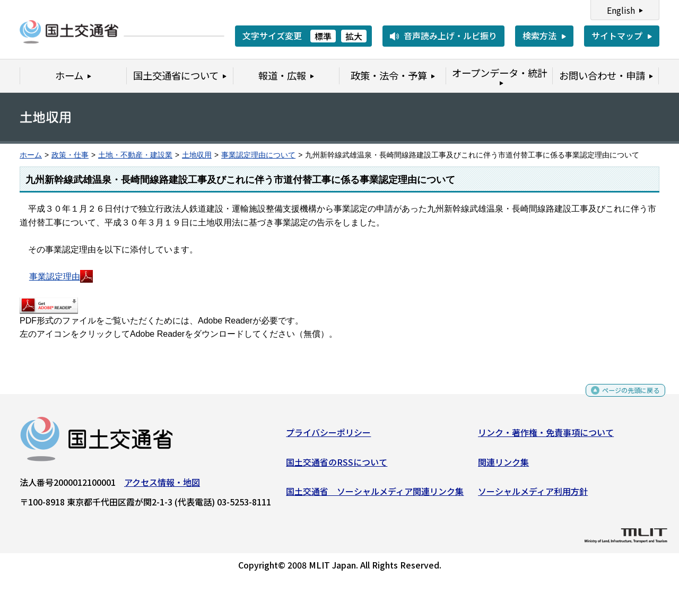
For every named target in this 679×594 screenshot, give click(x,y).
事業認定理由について (258, 155)
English (621, 10)
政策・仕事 (70, 155)
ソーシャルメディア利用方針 (533, 495)
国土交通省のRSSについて (336, 465)
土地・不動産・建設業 (135, 155)
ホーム (31, 155)
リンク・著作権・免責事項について (546, 436)
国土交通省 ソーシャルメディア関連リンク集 (375, 495)
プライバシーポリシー (328, 436)
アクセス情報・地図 (162, 486)
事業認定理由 (61, 276)
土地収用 (197, 155)
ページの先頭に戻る (622, 398)
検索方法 (539, 35)
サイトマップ (616, 35)
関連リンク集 (503, 465)
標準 (323, 36)
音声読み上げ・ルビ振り (450, 35)
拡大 (353, 36)
